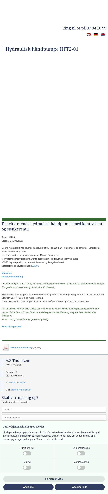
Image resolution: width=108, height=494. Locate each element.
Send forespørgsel (11, 326)
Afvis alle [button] (28, 487)
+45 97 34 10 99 (17, 382)
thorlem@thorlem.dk (21, 389)
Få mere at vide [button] (54, 479)
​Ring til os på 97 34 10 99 (84, 28)
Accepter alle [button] (79, 487)
